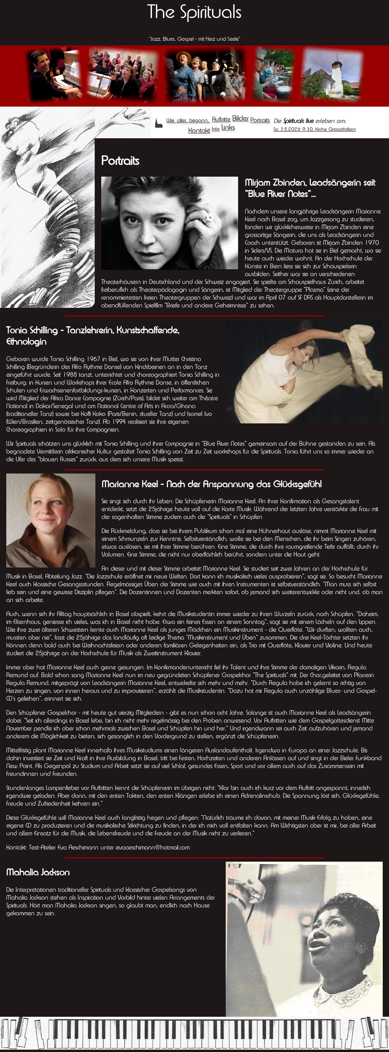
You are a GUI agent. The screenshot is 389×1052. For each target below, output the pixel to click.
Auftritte (221, 119)
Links (228, 127)
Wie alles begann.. (188, 120)
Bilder (240, 118)
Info (215, 128)
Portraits (260, 120)
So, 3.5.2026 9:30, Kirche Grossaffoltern (315, 129)
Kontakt (199, 130)
